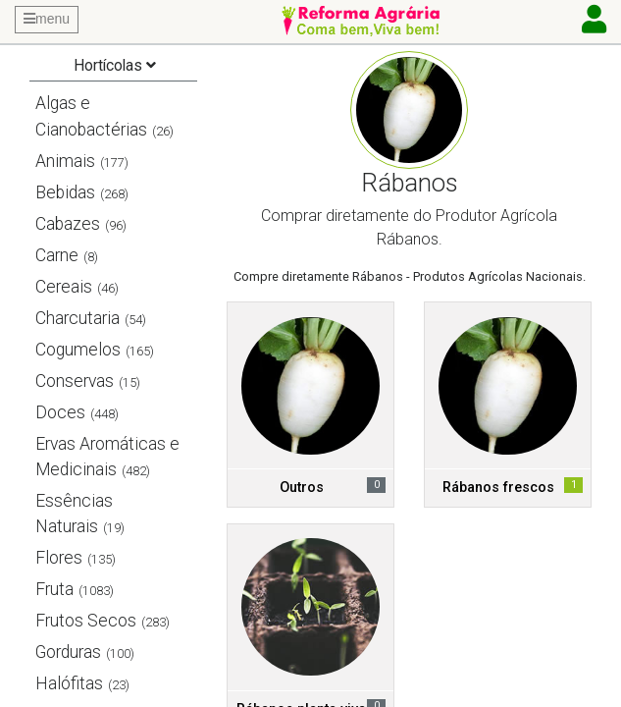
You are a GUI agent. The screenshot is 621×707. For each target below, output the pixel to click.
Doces (60, 412)
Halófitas (69, 683)
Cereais (63, 287)
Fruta (54, 589)
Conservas (74, 381)
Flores (58, 558)
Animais (65, 161)
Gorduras (68, 652)
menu (47, 19)
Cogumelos (78, 349)
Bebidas (65, 192)
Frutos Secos (85, 620)
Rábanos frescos (498, 487)
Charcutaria (77, 318)
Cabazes (67, 224)
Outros (302, 487)
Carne (56, 255)
